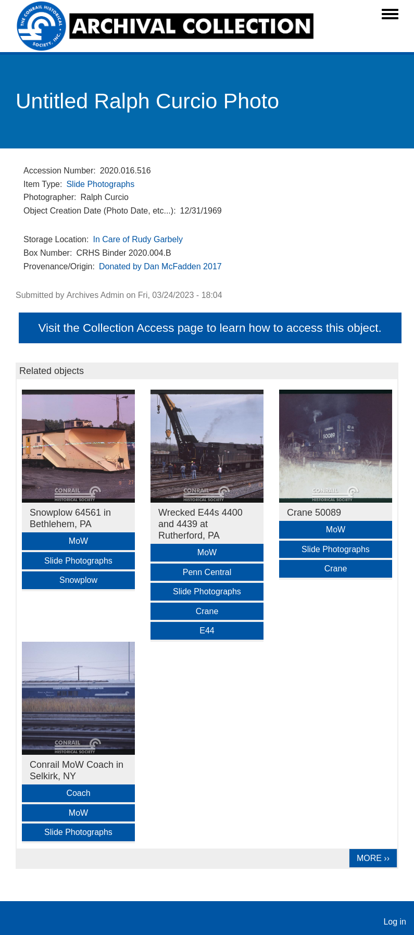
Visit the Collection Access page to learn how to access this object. (209, 327)
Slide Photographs (100, 184)
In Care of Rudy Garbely (138, 239)
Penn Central (207, 572)
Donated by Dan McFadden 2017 (160, 266)
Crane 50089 (314, 512)
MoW (78, 541)
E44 (206, 630)
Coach (78, 793)
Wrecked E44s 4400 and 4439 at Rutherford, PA (200, 524)
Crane (207, 611)
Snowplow (78, 580)
